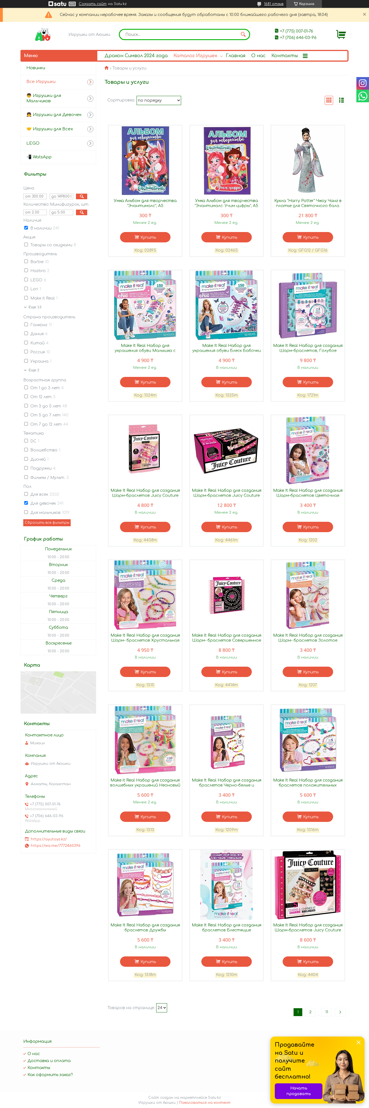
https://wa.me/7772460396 (55, 846)
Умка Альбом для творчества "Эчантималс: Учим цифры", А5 (226, 203)
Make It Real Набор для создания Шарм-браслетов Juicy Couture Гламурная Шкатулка (226, 495)
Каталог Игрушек (195, 55)
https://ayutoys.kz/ (49, 839)
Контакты (284, 55)
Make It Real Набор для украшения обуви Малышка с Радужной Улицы (145, 351)
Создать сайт (93, 4)
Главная (235, 55)
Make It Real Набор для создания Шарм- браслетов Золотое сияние (308, 640)
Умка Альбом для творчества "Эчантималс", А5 (145, 203)
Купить (148, 237)
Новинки (35, 68)
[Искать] (243, 34)
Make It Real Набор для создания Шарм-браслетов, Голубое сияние (308, 351)
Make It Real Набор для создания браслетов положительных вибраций (308, 785)
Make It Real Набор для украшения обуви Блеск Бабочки (226, 348)
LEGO (33, 143)
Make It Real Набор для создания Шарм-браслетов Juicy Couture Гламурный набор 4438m (145, 495)
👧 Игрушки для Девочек (54, 114)
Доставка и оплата (49, 1061)
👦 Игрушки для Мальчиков (43, 98)
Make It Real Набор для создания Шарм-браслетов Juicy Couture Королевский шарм (308, 930)
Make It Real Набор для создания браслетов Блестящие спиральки (226, 930)
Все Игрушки (41, 81)
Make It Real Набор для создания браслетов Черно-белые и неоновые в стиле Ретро (226, 785)
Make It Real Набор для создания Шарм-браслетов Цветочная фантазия (308, 495)
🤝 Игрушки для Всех (49, 129)
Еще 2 (34, 370)
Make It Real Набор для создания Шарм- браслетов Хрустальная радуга (145, 640)
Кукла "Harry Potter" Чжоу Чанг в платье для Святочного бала (308, 203)
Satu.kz (214, 1098)
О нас (258, 55)
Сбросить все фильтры (47, 523)
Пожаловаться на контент (204, 1103)
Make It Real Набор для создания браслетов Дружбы (145, 927)
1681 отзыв (273, 4)
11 (326, 1012)
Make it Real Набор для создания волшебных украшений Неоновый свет (145, 785)
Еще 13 (35, 307)
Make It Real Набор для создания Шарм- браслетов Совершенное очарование (226, 640)
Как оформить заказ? (50, 1075)
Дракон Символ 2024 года (136, 55)
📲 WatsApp (39, 157)
